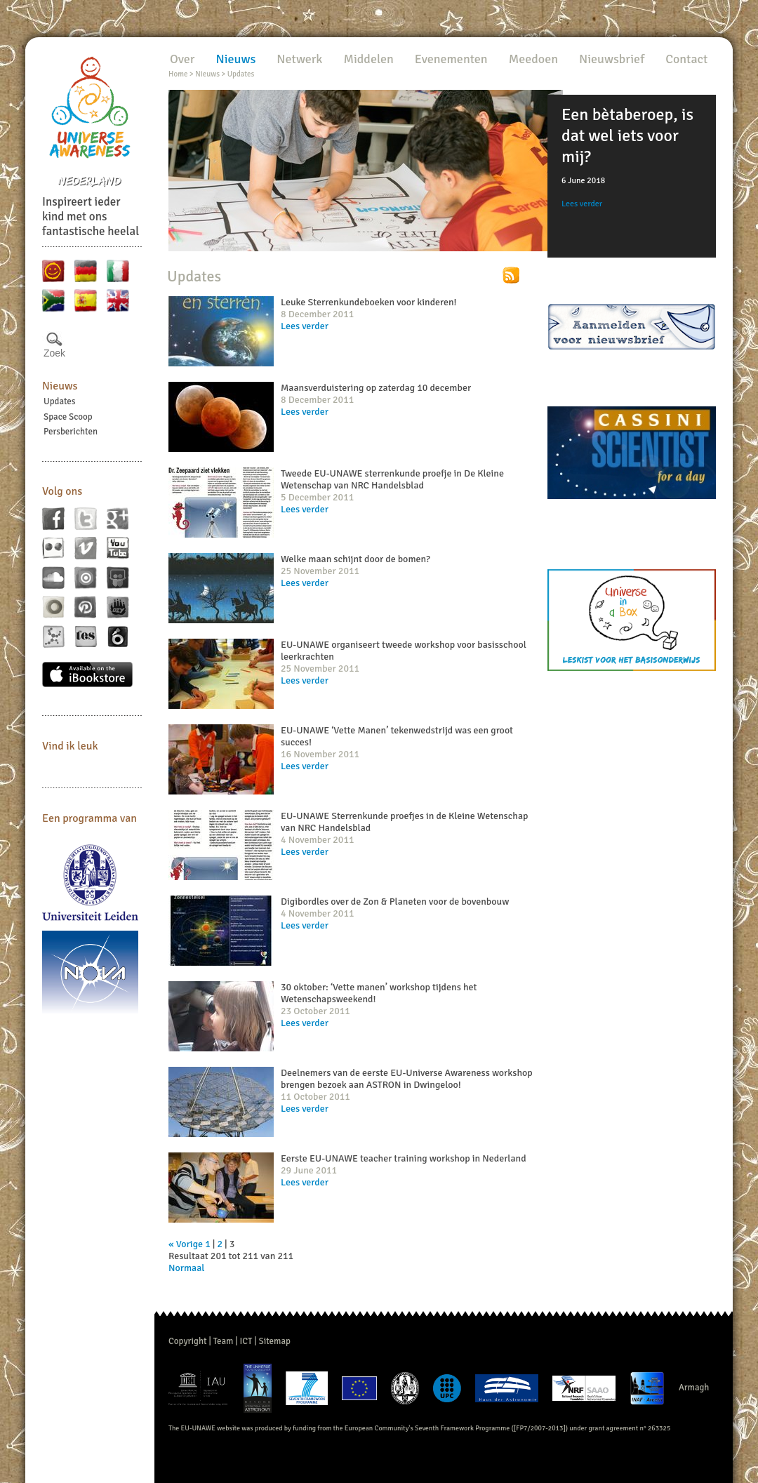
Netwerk (299, 59)
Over (182, 59)
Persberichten (71, 431)
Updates (60, 401)
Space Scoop (68, 417)
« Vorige (185, 1244)
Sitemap (275, 1341)
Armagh (694, 1387)
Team (223, 1341)
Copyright (187, 1341)
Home (177, 74)
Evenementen (451, 59)
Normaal (186, 1268)
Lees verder (581, 204)
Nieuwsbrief (611, 59)
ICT (245, 1341)
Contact (686, 59)
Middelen (368, 59)
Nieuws (60, 386)
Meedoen (533, 59)
